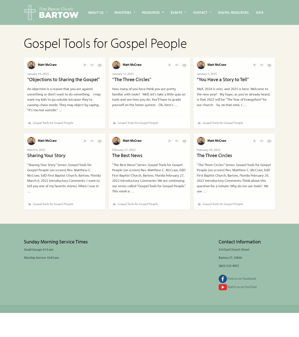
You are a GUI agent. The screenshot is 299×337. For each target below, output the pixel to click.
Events (176, 12)
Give (259, 12)
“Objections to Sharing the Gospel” (63, 79)
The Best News (127, 155)
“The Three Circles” (131, 79)
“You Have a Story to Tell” (223, 79)
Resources (151, 12)
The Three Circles (214, 155)
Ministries (122, 12)
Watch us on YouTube (238, 287)
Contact (200, 12)
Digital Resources (233, 12)
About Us (96, 12)
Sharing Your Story (46, 155)
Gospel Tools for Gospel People (53, 123)
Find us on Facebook (237, 278)
